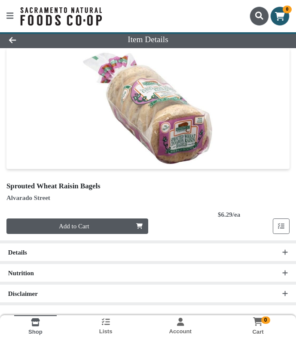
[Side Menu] (9, 16)
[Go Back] (41, 39)
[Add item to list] (281, 226)
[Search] (259, 16)
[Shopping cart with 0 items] (280, 16)
